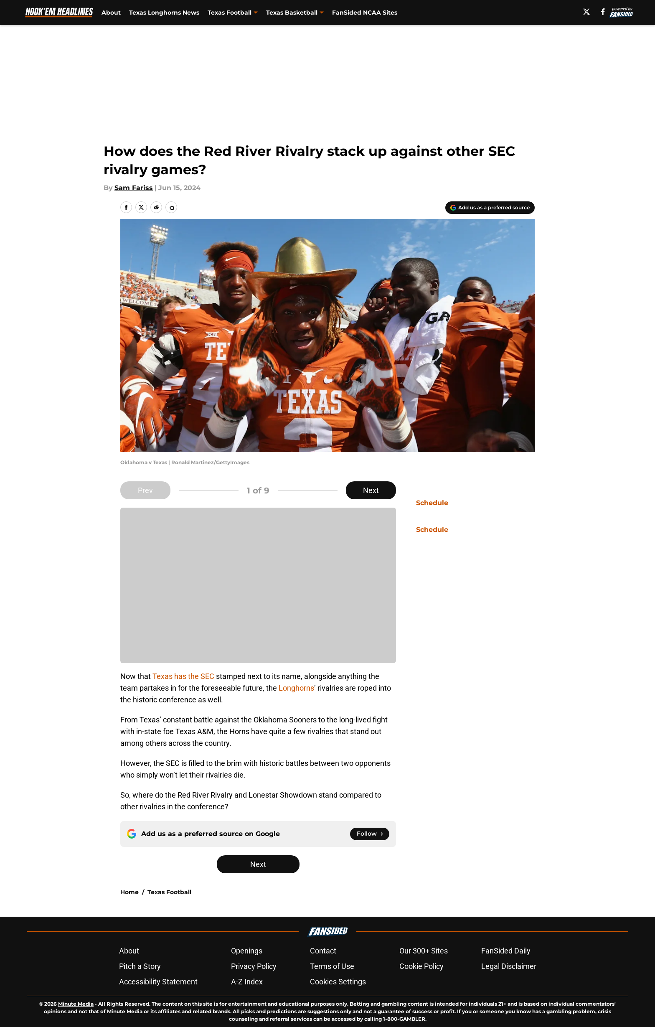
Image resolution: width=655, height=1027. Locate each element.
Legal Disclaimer (508, 966)
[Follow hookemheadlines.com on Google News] (369, 834)
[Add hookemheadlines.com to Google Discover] (490, 207)
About (111, 12)
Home (129, 892)
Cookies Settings (338, 981)
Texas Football (169, 892)
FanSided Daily (506, 950)
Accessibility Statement (158, 981)
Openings (246, 950)
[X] (586, 11)
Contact (323, 950)
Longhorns (296, 688)
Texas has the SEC (183, 676)
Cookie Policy (421, 966)
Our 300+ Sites (423, 950)
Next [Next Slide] (371, 490)
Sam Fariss (133, 188)
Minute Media (76, 1004)
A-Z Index (247, 981)
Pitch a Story (140, 966)
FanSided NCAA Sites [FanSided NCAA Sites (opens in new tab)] (364, 12)
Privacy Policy (254, 966)
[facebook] (603, 11)
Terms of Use (332, 966)
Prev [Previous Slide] (145, 490)
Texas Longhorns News (164, 12)
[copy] (171, 207)
